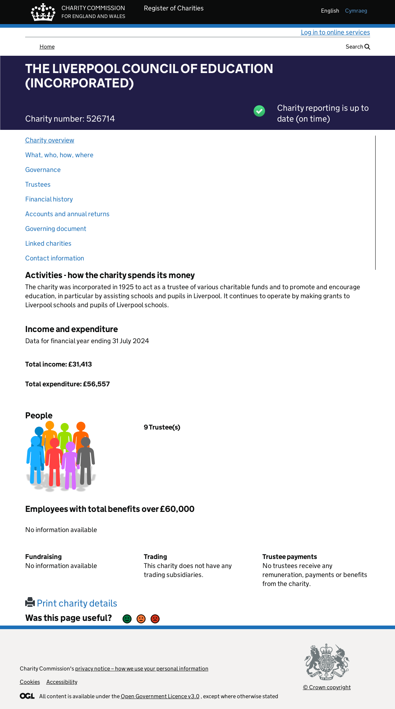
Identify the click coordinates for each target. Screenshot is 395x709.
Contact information (54, 258)
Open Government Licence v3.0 (160, 696)
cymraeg (356, 10)
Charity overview (49, 140)
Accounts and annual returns (67, 214)
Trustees (38, 184)
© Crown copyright (327, 687)
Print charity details (71, 603)
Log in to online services (335, 32)
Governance (43, 169)
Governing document (55, 228)
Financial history (49, 199)
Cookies (30, 681)
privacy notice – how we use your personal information (141, 668)
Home (47, 46)
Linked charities (48, 243)
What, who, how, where (59, 155)
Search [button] (358, 46)
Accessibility (61, 681)
